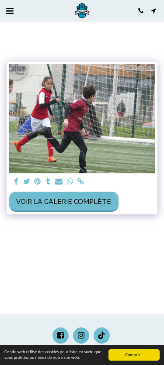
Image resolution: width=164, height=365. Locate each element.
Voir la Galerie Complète (63, 201)
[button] (9, 10)
